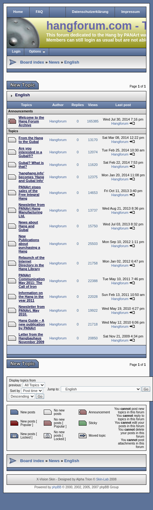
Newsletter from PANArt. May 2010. (32, 310)
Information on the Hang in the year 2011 (31, 296)
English (71, 62)
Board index (32, 62)
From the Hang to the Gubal (31, 140)
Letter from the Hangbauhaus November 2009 (31, 338)
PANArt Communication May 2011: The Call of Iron (32, 280)
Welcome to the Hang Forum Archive (31, 121)
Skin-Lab (102, 479)
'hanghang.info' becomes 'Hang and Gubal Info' (31, 177)
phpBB (56, 487)
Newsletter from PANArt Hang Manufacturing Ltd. (32, 210)
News (54, 62)
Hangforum (57, 121)
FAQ (39, 12)
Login (16, 51)
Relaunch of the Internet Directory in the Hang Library (32, 263)
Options (35, 51)
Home (18, 12)
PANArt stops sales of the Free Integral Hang (30, 192)
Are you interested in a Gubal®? (30, 152)
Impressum (130, 12)
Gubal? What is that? (31, 164)
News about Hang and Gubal (28, 226)
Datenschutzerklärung (90, 12)
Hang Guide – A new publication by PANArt (32, 324)
